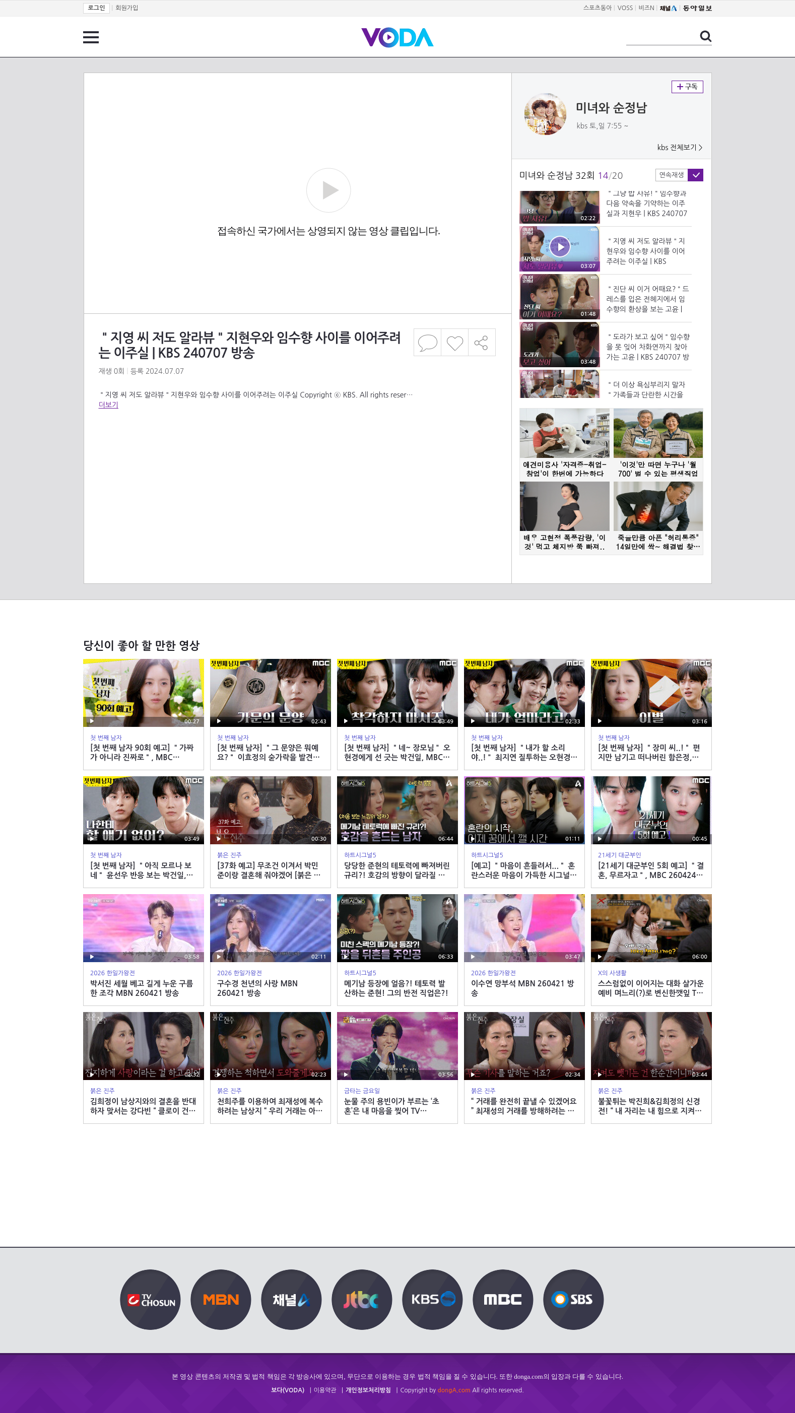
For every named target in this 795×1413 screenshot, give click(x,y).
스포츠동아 (597, 8)
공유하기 (482, 342)
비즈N (646, 8)
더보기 (108, 405)
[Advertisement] (297, 450)
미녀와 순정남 (611, 108)
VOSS (625, 8)
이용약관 (325, 1390)
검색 (706, 36)
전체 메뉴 (91, 37)
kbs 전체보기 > (680, 147)
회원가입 (126, 8)
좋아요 (455, 342)
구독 (687, 87)
